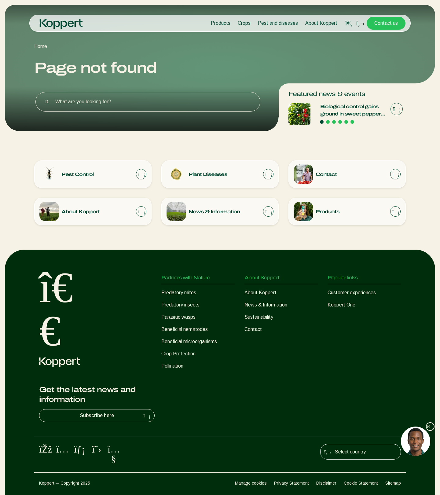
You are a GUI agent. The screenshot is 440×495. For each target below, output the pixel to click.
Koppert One (341, 304)
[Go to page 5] (346, 122)
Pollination (172, 366)
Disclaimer (326, 483)
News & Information (265, 304)
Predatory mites (178, 292)
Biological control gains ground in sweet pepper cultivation (350, 111)
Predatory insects (180, 304)
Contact (253, 329)
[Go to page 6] (352, 122)
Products (220, 23)
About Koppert (321, 23)
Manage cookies (251, 483)
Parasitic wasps (178, 317)
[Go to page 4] (340, 122)
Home (40, 46)
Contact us (386, 23)
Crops (244, 23)
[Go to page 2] (328, 122)
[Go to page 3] (334, 122)
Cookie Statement (361, 483)
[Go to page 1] (322, 122)
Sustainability (258, 317)
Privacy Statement (291, 483)
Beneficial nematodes (184, 329)
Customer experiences (352, 292)
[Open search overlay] (349, 23)
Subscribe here (116, 415)
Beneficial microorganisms (189, 341)
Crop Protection (178, 353)
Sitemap (393, 483)
